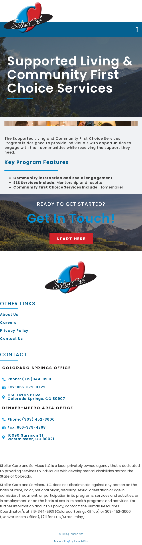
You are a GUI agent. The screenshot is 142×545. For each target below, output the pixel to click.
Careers (8, 322)
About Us (9, 314)
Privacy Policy (14, 330)
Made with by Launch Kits (71, 541)
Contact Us (11, 338)
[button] (137, 29)
